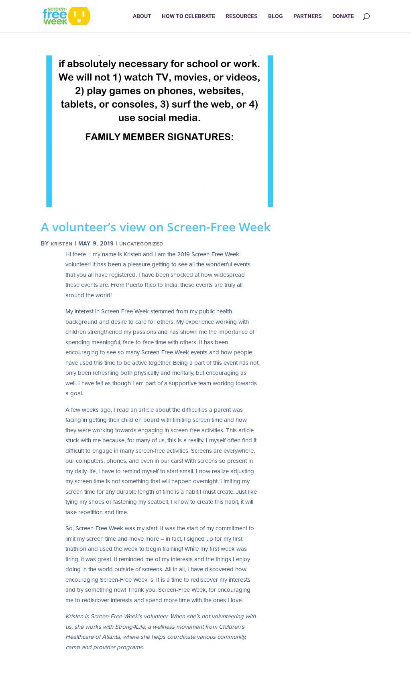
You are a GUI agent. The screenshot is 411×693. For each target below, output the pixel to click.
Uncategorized (141, 244)
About (142, 16)
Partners (307, 16)
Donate (343, 16)
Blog (275, 16)
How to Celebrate (188, 16)
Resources (242, 16)
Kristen (62, 244)
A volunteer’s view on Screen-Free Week (156, 227)
